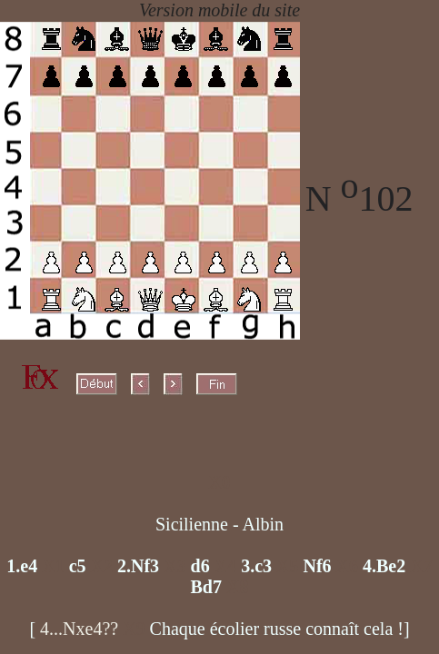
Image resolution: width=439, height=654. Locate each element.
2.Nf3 (138, 566)
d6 (200, 566)
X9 (136, 629)
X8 (237, 587)
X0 (219, 482)
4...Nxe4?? (79, 629)
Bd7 (206, 587)
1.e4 (21, 566)
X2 (104, 566)
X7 (421, 566)
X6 (349, 566)
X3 (177, 566)
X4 (228, 566)
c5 (77, 566)
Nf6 (317, 566)
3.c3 (256, 566)
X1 (55, 566)
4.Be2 (384, 566)
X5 (289, 566)
